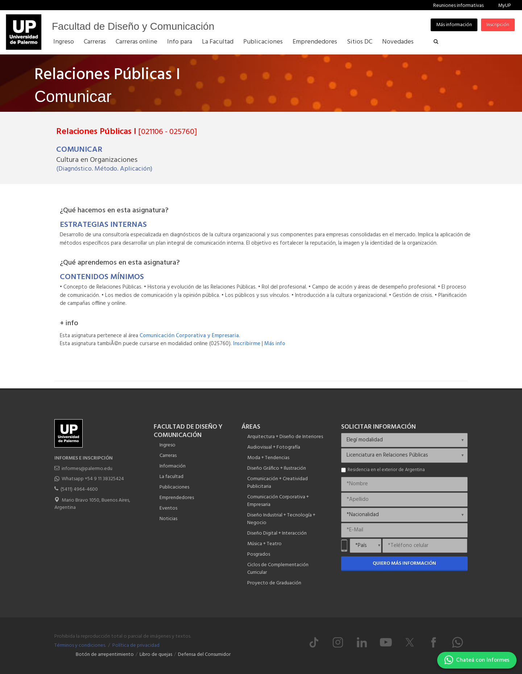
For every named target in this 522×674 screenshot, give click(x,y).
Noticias (168, 519)
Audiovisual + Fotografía (273, 447)
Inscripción (497, 25)
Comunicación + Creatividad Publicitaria (277, 482)
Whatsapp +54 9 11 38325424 (93, 479)
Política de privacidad (136, 645)
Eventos (168, 508)
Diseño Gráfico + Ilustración (276, 468)
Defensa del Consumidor (204, 654)
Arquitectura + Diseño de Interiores (285, 437)
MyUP (504, 5)
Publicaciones (174, 487)
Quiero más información (404, 563)
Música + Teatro (264, 544)
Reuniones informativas (458, 5)
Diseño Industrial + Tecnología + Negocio (281, 519)
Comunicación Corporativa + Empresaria (278, 500)
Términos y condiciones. (80, 645)
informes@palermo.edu (87, 469)
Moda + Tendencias (268, 458)
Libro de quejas (156, 654)
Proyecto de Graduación (274, 583)
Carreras (168, 455)
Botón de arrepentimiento (105, 654)
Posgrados (258, 554)
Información (173, 466)
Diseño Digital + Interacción (277, 533)
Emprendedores (177, 498)
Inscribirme (246, 343)
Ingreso (167, 445)
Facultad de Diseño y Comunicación (133, 26)
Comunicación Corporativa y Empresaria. (190, 335)
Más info (274, 343)
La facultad (171, 477)
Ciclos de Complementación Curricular (277, 568)
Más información (454, 25)
